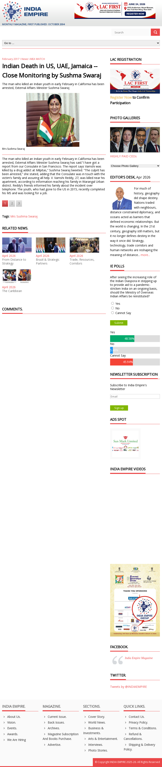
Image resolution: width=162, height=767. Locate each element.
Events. (9, 728)
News (25, 59)
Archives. (51, 728)
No (117, 308)
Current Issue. (54, 717)
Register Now (121, 97)
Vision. (9, 722)
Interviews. (93, 745)
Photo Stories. (95, 750)
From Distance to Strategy (14, 261)
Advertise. (52, 745)
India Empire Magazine (139, 658)
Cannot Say (123, 313)
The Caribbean (12, 291)
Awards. (10, 734)
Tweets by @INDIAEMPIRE (128, 687)
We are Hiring (14, 740)
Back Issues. (54, 722)
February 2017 (10, 59)
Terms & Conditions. (140, 728)
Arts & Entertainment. (100, 739)
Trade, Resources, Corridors (82, 261)
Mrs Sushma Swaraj (24, 216)
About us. (11, 717)
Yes (117, 304)
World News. (94, 722)
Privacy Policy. (136, 722)
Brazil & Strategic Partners (47, 261)
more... (145, 255)
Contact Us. (134, 717)
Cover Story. (94, 717)
